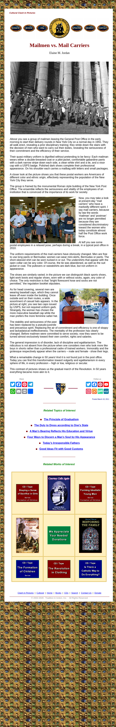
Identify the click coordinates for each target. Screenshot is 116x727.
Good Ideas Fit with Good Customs (61, 448)
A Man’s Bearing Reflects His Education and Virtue (61, 431)
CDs (66, 593)
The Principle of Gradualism (61, 419)
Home (50, 593)
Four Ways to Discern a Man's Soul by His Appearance (61, 437)
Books (58, 593)
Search (74, 593)
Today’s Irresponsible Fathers (61, 443)
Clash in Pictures (26, 593)
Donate (97, 593)
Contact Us (86, 593)
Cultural (40, 593)
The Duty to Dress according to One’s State (61, 425)
